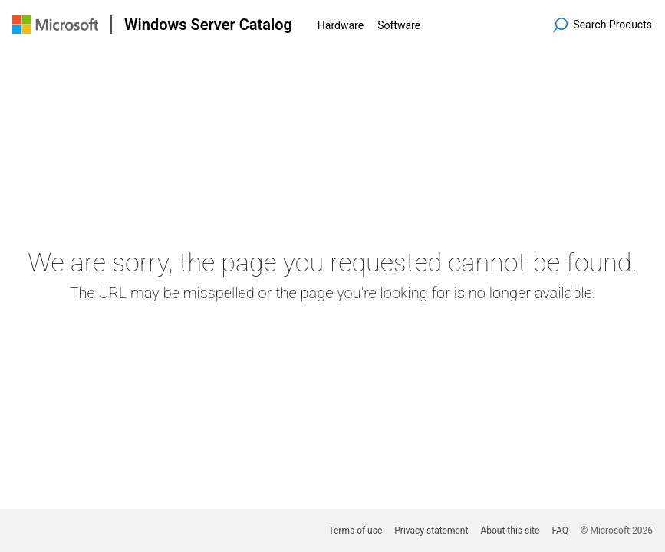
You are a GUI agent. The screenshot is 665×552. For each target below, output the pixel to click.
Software (398, 25)
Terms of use (355, 530)
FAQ (559, 530)
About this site (509, 530)
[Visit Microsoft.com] (55, 24)
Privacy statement (431, 530)
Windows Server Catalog (208, 24)
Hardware (341, 25)
